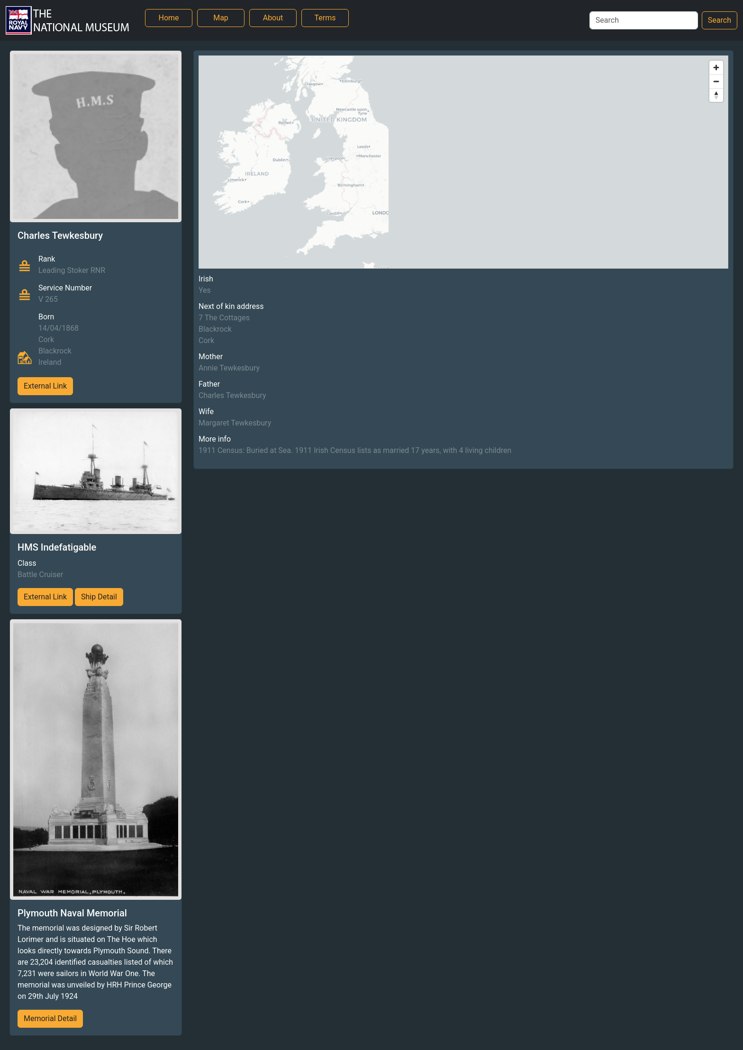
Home (168, 17)
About (273, 17)
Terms (325, 17)
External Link (45, 385)
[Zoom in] (716, 67)
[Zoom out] (716, 81)
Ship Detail (99, 596)
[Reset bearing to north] (716, 95)
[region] (463, 162)
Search (719, 20)
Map (220, 17)
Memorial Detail (50, 1018)
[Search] (643, 20)
